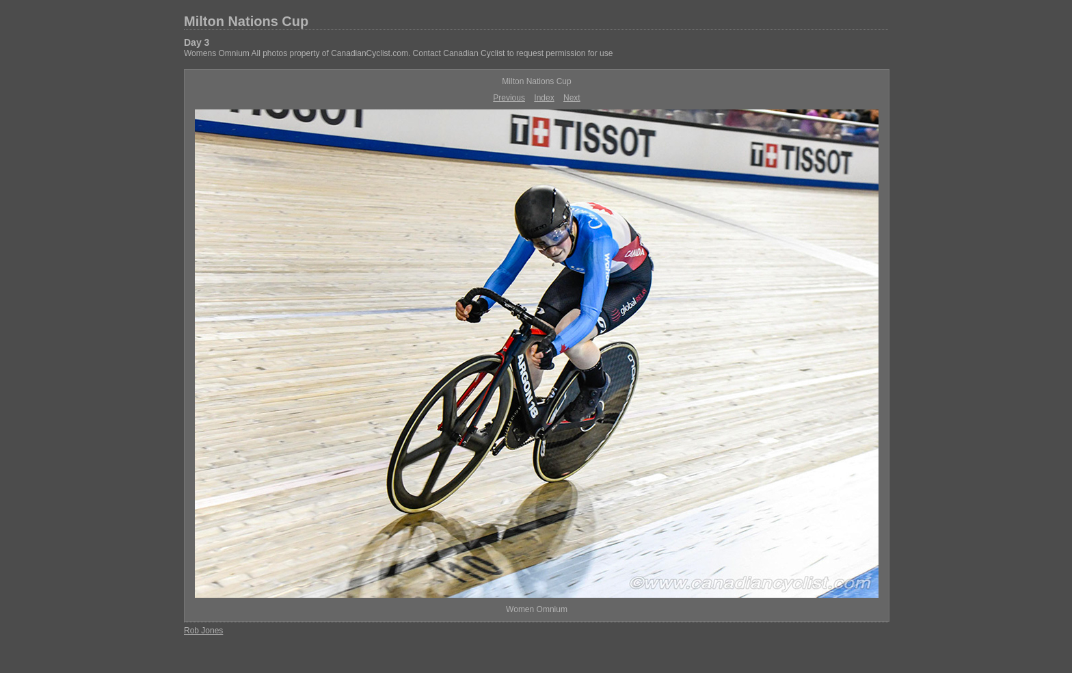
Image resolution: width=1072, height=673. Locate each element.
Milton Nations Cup (246, 21)
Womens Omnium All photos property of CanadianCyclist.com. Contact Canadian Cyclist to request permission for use (398, 53)
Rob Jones (203, 630)
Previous (509, 98)
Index (544, 98)
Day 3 (196, 42)
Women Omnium (536, 609)
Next (571, 98)
